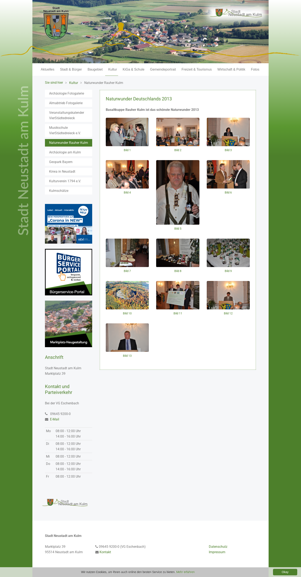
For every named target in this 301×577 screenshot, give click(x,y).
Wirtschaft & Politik (231, 69)
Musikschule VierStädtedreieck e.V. (65, 130)
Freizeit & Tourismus (196, 69)
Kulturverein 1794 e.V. (65, 181)
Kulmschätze (58, 191)
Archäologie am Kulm (65, 152)
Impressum (217, 552)
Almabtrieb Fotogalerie (66, 103)
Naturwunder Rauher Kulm (68, 143)
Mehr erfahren (185, 572)
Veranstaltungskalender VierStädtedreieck (66, 115)
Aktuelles (47, 69)
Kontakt (105, 552)
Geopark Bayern (61, 162)
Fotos (255, 69)
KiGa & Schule (133, 69)
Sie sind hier (54, 83)
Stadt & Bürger (71, 69)
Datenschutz (218, 547)
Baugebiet (95, 69)
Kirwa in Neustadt (62, 171)
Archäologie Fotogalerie (66, 93)
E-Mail (54, 419)
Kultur (112, 69)
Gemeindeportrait (163, 69)
